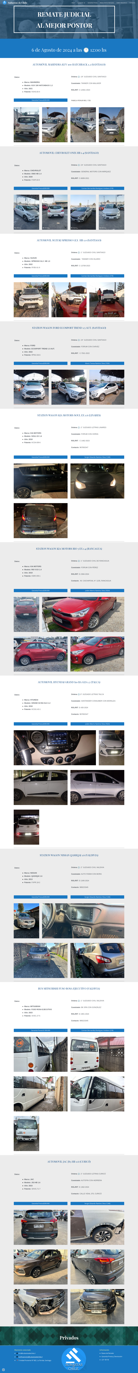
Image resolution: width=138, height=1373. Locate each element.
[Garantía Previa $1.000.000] (40, 1030)
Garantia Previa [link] (92, 3)
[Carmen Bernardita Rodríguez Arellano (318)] (97, 188)
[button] (3, 1369)
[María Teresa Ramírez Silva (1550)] (97, 363)
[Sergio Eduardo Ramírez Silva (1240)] (97, 457)
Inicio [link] (73, 3)
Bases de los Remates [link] (107, 3)
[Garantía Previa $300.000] (40, 100)
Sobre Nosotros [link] (122, 3)
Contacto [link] (132, 3)
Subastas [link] (80, 3)
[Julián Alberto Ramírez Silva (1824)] (97, 590)
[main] (64, 19)
